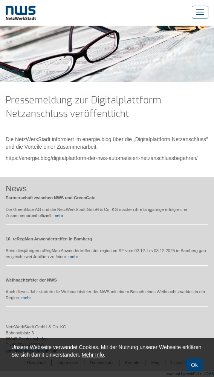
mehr (58, 215)
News (16, 188)
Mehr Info (93, 355)
